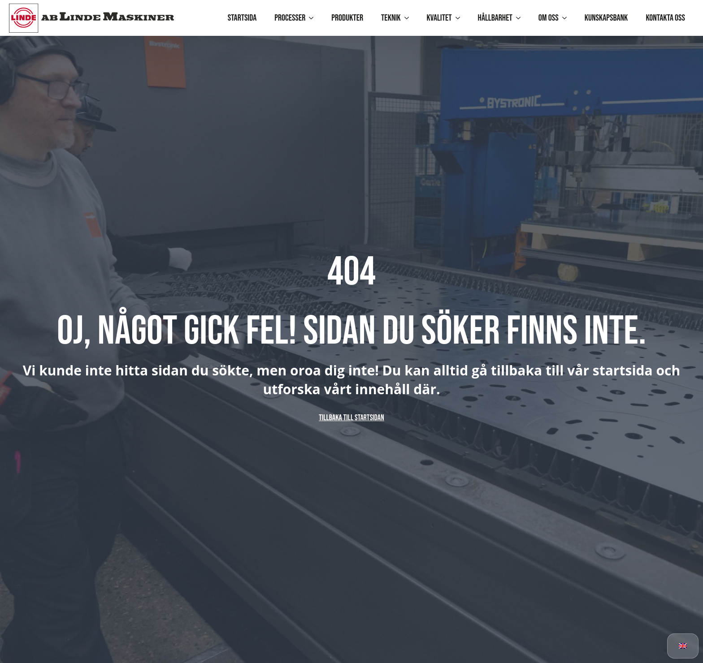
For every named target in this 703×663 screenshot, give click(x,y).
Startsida (242, 18)
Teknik (390, 18)
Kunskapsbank (606, 18)
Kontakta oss (665, 18)
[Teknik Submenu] (409, 18)
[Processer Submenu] (313, 18)
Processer (289, 18)
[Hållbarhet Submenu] (520, 18)
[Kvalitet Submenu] (460, 18)
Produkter (347, 18)
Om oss (548, 18)
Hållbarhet (495, 18)
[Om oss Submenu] (567, 18)
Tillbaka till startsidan (351, 417)
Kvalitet (439, 18)
